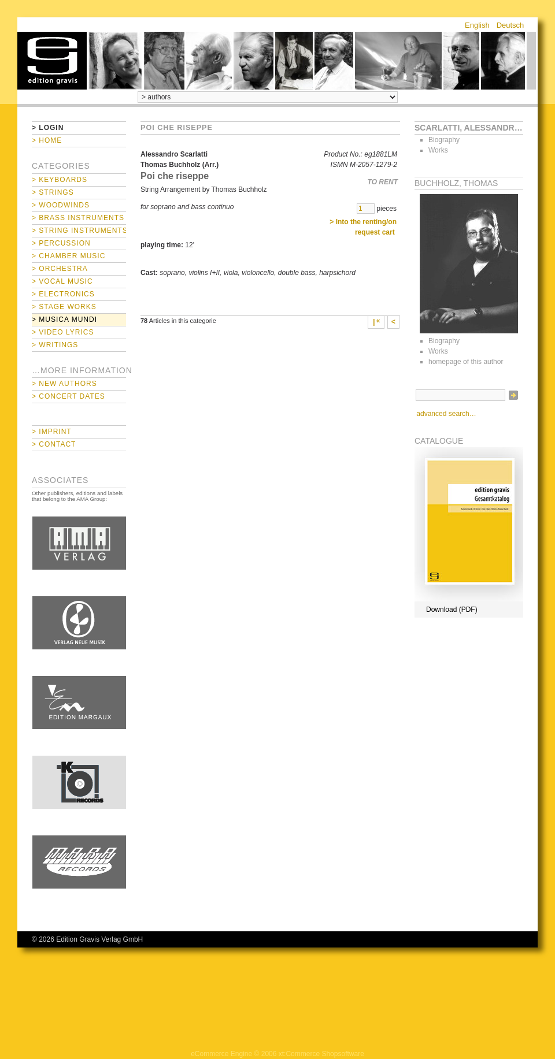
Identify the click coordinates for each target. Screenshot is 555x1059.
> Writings (55, 345)
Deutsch (510, 25)
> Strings (53, 192)
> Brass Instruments (78, 218)
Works (438, 150)
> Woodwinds (61, 205)
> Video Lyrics (63, 332)
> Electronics (63, 294)
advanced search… (446, 414)
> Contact (54, 444)
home (52, 61)
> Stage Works (64, 307)
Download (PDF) (452, 609)
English (477, 25)
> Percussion (61, 243)
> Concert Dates (68, 396)
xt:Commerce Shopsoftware (321, 1054)
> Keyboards (59, 180)
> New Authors (64, 384)
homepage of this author (465, 362)
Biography (444, 140)
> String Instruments (79, 230)
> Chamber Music (68, 256)
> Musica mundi (64, 319)
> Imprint (52, 432)
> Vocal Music (62, 281)
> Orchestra (60, 269)
